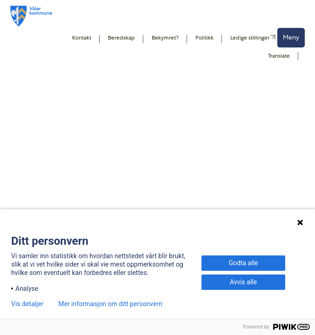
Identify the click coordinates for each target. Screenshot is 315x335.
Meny (291, 37)
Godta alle (243, 263)
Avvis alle (243, 282)
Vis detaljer (27, 304)
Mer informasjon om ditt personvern (110, 304)
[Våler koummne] (31, 16)
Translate (279, 56)
